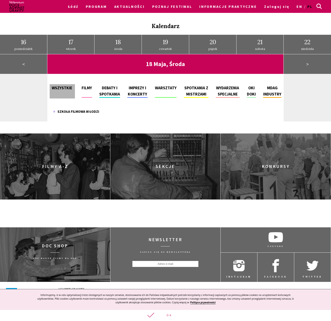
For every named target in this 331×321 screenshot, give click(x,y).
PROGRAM (96, 6)
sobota (260, 43)
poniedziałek (23, 43)
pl (310, 6)
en (299, 6)
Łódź (73, 6)
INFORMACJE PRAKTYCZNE (228, 6)
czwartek (165, 43)
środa (118, 43)
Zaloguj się (276, 6)
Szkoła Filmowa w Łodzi (76, 110)
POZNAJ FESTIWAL (172, 6)
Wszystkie (62, 86)
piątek (212, 43)
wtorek (71, 43)
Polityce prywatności (203, 302)
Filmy (87, 86)
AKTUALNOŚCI (129, 6)
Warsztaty (166, 86)
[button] (165, 315)
